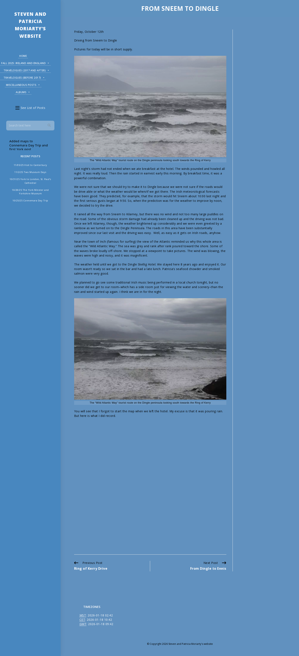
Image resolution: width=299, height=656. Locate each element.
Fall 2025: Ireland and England (25, 63)
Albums (23, 92)
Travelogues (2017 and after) (27, 70)
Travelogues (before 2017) (24, 77)
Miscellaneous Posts (23, 84)
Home (23, 56)
